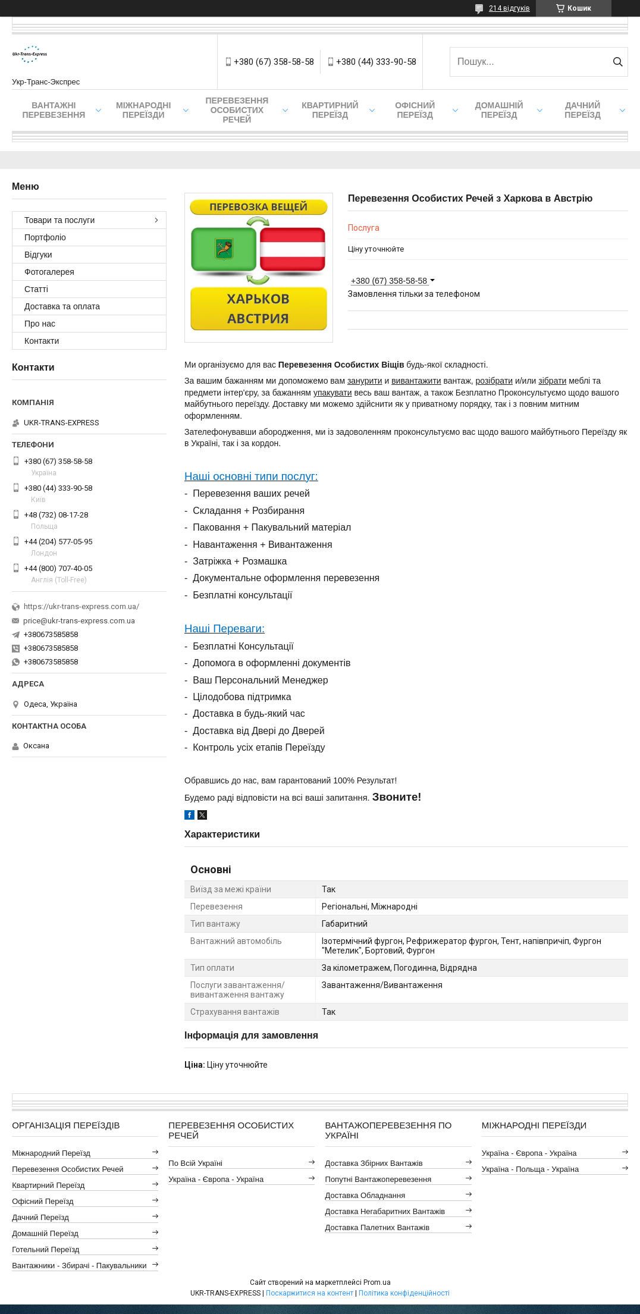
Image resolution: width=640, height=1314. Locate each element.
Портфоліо (45, 237)
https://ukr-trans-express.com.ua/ (81, 606)
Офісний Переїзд (42, 1201)
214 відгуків (509, 8)
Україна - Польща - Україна (530, 1169)
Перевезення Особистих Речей (236, 110)
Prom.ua (377, 1282)
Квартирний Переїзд (48, 1185)
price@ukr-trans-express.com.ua (79, 620)
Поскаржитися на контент (309, 1293)
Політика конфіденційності (404, 1293)
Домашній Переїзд (499, 110)
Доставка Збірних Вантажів (374, 1163)
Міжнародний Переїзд (51, 1153)
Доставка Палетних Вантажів (377, 1227)
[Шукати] (617, 62)
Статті (36, 289)
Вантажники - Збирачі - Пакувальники (79, 1265)
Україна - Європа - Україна (215, 1179)
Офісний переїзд (415, 110)
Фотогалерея (49, 272)
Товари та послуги (59, 220)
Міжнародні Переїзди (143, 110)
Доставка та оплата (62, 306)
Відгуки (38, 254)
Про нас (39, 323)
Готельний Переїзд (45, 1249)
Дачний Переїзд (582, 110)
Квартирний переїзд (330, 110)
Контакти (41, 341)
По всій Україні (195, 1163)
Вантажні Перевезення (53, 110)
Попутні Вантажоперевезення (378, 1179)
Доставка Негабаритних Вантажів (385, 1211)
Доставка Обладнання (365, 1195)
